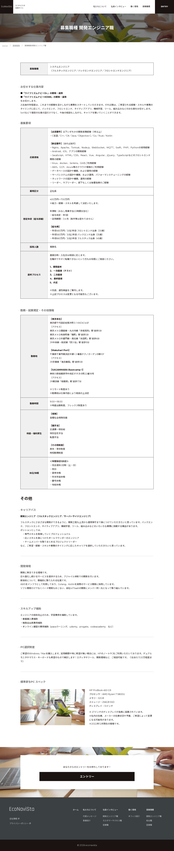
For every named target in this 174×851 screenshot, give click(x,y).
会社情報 (13, 819)
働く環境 (134, 6)
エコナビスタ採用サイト (20, 6)
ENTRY (164, 6)
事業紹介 (87, 820)
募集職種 (146, 6)
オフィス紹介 (134, 816)
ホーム (76, 810)
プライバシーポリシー (19, 823)
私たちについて (100, 6)
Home (5, 46)
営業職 (105, 825)
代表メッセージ (89, 816)
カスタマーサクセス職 (112, 820)
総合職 (149, 820)
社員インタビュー (118, 6)
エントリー (87, 776)
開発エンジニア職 (110, 816)
